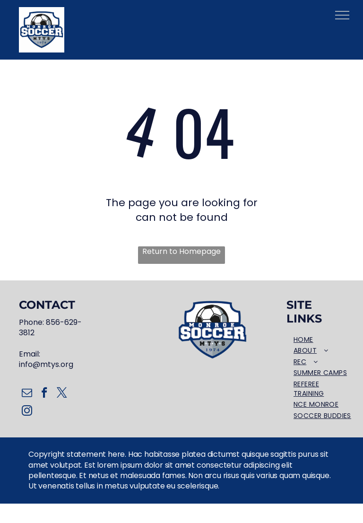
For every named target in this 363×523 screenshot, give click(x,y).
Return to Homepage (181, 251)
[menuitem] (322, 340)
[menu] (342, 15)
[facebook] (44, 394)
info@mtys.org (46, 364)
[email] (27, 394)
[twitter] (61, 394)
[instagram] (27, 412)
